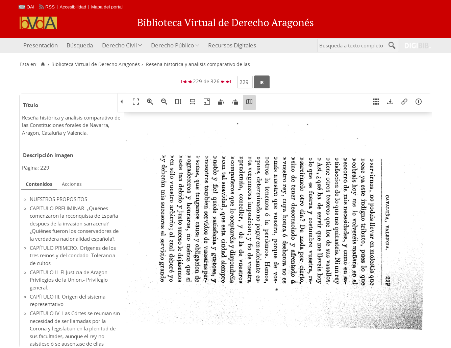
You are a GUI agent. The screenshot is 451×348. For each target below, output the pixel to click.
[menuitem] (41, 45)
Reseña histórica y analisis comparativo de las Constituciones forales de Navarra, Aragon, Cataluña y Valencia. (71, 125)
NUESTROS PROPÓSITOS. (59, 199)
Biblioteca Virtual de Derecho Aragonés (95, 64)
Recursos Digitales (232, 45)
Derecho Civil (119, 45)
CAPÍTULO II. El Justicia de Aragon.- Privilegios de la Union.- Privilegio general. (70, 280)
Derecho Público (172, 45)
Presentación (40, 45)
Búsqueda (80, 45)
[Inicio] (43, 64)
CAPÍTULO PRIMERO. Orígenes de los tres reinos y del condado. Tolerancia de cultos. (73, 255)
